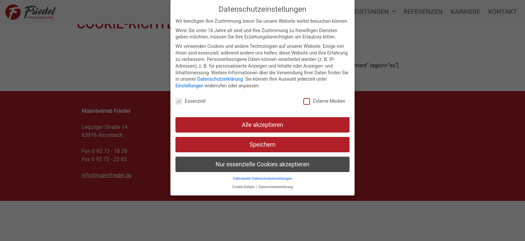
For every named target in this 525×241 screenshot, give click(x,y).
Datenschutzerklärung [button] (275, 187)
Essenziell (190, 101)
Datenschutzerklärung (220, 79)
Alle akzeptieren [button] (262, 125)
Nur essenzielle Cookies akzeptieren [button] (262, 164)
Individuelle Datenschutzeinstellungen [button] (262, 178)
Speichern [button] (262, 144)
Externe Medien (324, 101)
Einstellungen (189, 85)
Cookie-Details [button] (243, 187)
